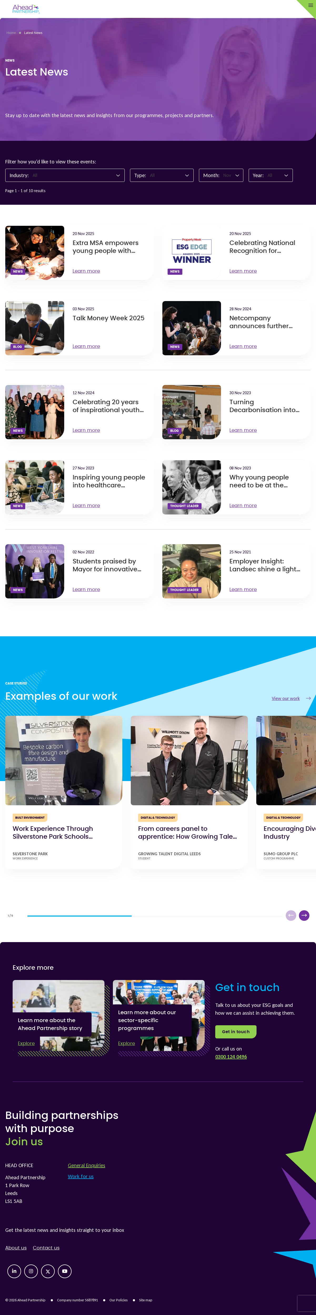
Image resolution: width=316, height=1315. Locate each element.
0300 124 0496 (231, 1056)
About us (16, 1248)
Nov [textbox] (227, 175)
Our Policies (118, 1300)
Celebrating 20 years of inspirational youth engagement (106, 410)
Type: (140, 175)
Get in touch (236, 1032)
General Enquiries (86, 1165)
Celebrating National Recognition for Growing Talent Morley (264, 251)
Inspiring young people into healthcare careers (109, 485)
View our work (291, 698)
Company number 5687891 (77, 1300)
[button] (304, 915)
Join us (24, 1142)
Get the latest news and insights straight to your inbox (64, 1230)
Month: (211, 175)
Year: (258, 175)
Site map (145, 1300)
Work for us (81, 1176)
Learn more (89, 271)
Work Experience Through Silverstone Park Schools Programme (53, 837)
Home (11, 33)
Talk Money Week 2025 (108, 318)
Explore (26, 1043)
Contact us (46, 1248)
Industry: (19, 175)
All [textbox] (35, 175)
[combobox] (76, 175)
